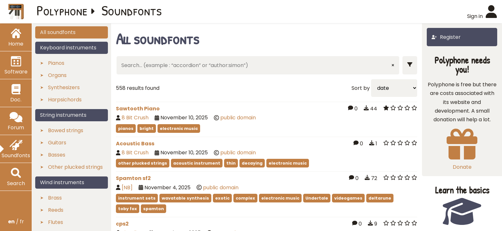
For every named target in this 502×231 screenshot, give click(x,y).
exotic (222, 198)
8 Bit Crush (135, 117)
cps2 (122, 223)
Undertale (316, 198)
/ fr (16, 221)
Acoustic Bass (135, 143)
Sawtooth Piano (138, 108)
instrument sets (137, 198)
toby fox (127, 208)
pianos (126, 128)
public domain (238, 117)
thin (231, 163)
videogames (348, 198)
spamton (153, 208)
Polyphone (62, 10)
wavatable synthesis (185, 198)
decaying (252, 163)
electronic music (179, 128)
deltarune (379, 198)
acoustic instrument (196, 163)
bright (147, 128)
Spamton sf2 (133, 178)
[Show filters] (409, 65)
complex (245, 198)
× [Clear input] (392, 65)
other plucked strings (142, 163)
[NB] (127, 187)
